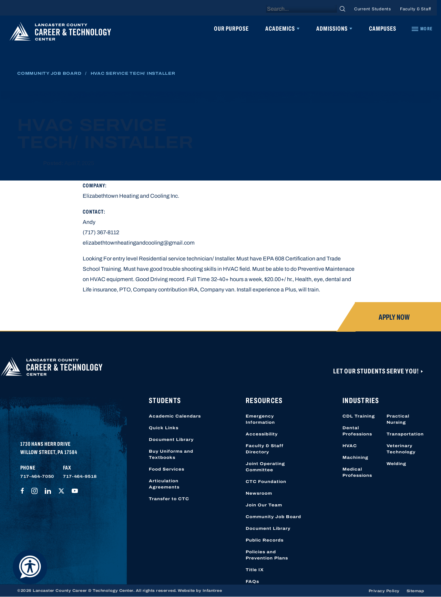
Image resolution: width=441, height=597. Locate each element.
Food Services (166, 469)
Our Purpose (231, 28)
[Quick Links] (421, 29)
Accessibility (262, 434)
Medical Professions (357, 472)
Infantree (212, 590)
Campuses (382, 28)
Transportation (405, 434)
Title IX (255, 569)
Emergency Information (260, 419)
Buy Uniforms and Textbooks (171, 454)
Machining (355, 457)
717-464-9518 (80, 476)
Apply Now (394, 317)
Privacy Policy (384, 591)
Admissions (332, 28)
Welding (396, 463)
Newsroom (259, 493)
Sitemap (415, 591)
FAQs (252, 581)
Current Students (372, 9)
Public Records (265, 540)
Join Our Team (264, 505)
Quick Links (163, 427)
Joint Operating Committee (265, 466)
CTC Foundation (266, 481)
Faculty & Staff (415, 9)
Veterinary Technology (401, 448)
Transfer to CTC (169, 498)
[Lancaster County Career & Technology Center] (60, 33)
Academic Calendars (175, 416)
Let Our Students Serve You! (376, 371)
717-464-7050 (37, 476)
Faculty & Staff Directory (265, 448)
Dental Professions (357, 430)
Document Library (171, 439)
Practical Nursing (398, 419)
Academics (280, 28)
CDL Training (358, 416)
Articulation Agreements (164, 484)
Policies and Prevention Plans (267, 554)
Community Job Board (49, 73)
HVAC (349, 445)
